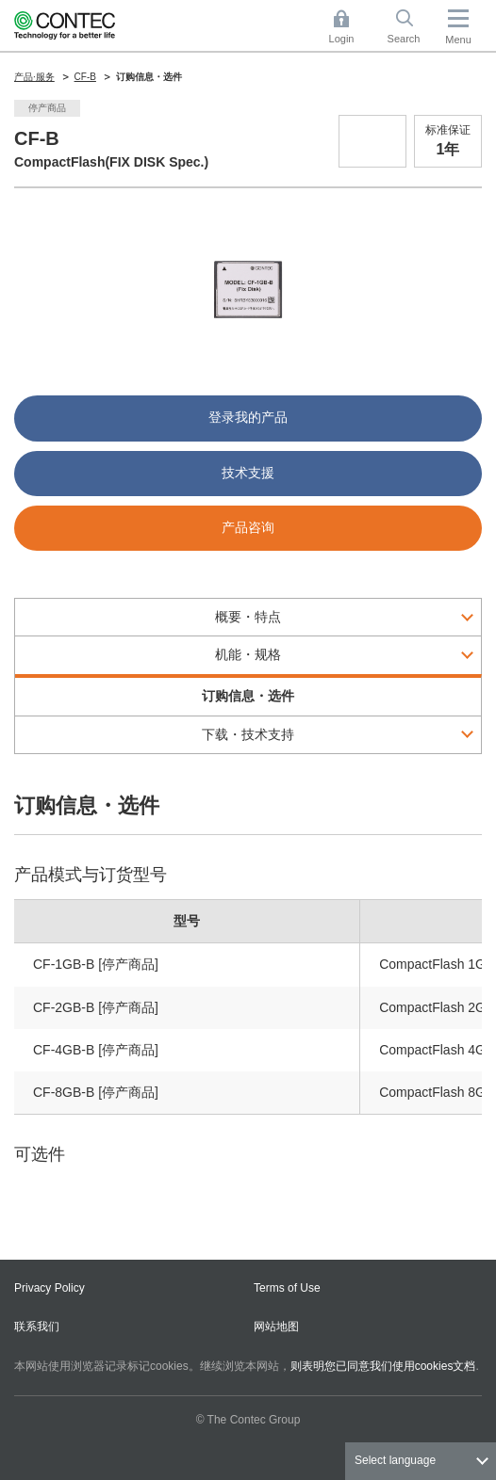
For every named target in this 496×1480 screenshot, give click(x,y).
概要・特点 (248, 616)
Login (342, 38)
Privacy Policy (49, 1288)
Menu (458, 39)
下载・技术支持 (248, 734)
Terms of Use (287, 1288)
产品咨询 (248, 527)
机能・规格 (248, 654)
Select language (395, 1460)
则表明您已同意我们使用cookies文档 (383, 1366)
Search (404, 38)
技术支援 (248, 472)
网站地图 (276, 1326)
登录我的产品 (248, 417)
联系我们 (36, 1326)
